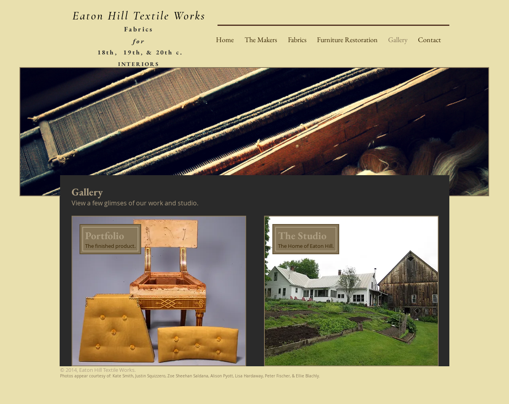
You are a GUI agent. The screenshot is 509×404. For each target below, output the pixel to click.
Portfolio (104, 235)
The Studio (302, 235)
